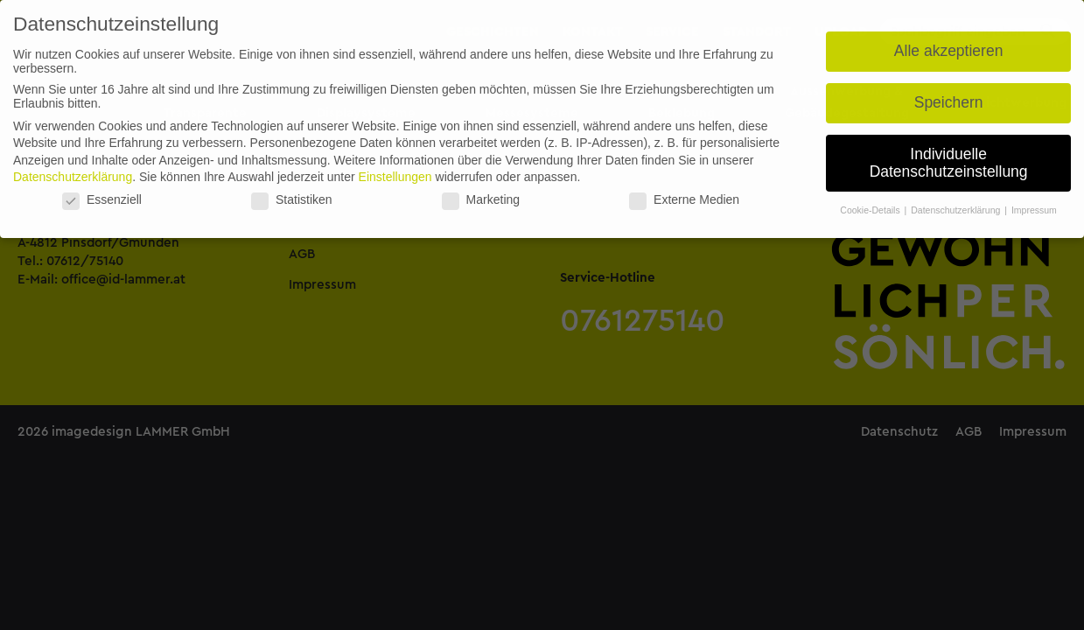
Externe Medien (684, 199)
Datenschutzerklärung (72, 177)
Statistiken (291, 199)
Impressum (1034, 210)
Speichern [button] (948, 102)
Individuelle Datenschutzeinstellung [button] (949, 162)
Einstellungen (395, 177)
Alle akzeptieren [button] (949, 51)
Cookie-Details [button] (871, 210)
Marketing (481, 199)
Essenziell (102, 199)
